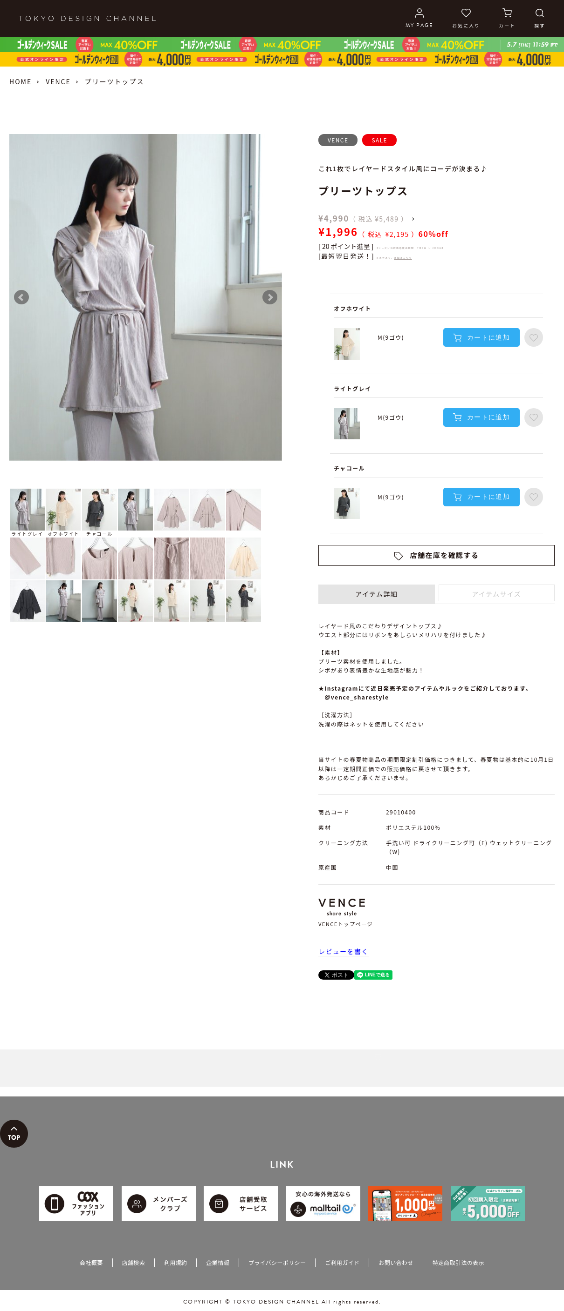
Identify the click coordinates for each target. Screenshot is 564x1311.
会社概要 (91, 1262)
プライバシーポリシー (277, 1262)
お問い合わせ (395, 1262)
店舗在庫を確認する (444, 555)
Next (269, 297)
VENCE (58, 81)
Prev (21, 297)
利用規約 (175, 1262)
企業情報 (217, 1262)
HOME (20, 81)
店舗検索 (133, 1262)
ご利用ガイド (342, 1262)
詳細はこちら (403, 257)
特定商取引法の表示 (458, 1262)
